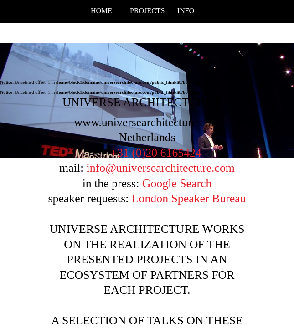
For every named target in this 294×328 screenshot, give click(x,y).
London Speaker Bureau (189, 198)
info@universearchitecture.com (161, 167)
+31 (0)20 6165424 (155, 152)
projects (147, 11)
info (185, 11)
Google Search (177, 183)
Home (101, 11)
